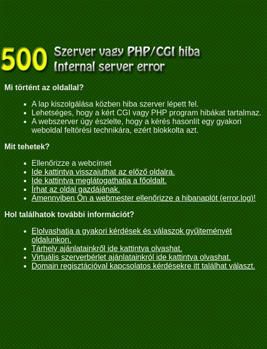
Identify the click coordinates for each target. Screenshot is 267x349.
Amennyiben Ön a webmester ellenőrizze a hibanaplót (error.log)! (144, 198)
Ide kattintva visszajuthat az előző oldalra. (103, 172)
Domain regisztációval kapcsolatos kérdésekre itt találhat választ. (143, 266)
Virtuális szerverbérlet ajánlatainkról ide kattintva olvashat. (131, 257)
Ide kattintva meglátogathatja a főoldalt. (99, 180)
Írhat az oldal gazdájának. (76, 189)
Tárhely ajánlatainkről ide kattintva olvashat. (107, 248)
